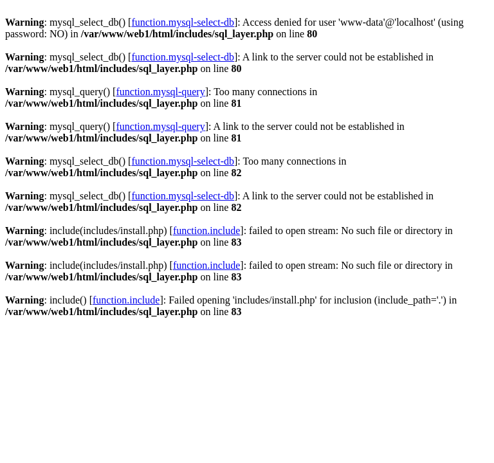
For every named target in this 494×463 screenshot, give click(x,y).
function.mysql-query (160, 91)
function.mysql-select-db (182, 22)
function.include (206, 230)
